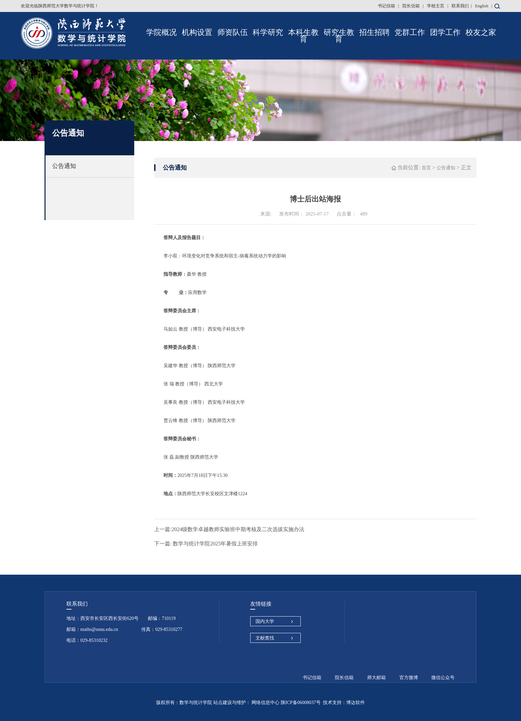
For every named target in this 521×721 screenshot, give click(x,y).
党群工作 (409, 32)
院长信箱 (411, 5)
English (481, 5)
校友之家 (481, 32)
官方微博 (408, 677)
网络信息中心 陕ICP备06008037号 (286, 702)
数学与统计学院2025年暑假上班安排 (206, 543)
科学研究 (268, 32)
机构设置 (197, 32)
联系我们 (460, 5)
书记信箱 (387, 5)
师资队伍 (232, 32)
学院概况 (161, 32)
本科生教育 (303, 35)
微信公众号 (443, 677)
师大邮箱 (376, 677)
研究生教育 (339, 35)
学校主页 (436, 5)
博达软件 (355, 702)
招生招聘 (374, 32)
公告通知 (64, 166)
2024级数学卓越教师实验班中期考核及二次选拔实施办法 (229, 529)
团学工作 (445, 32)
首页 (426, 167)
